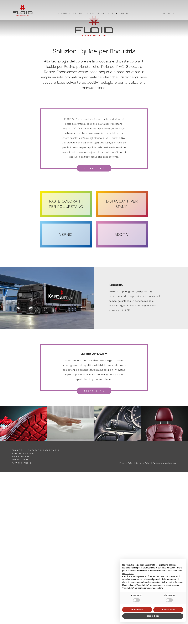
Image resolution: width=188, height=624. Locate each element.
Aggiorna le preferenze (164, 462)
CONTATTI (125, 13)
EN (164, 13)
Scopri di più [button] (153, 616)
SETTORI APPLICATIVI (101, 13)
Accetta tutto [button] (168, 609)
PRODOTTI (78, 13)
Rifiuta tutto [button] (137, 609)
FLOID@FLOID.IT (20, 459)
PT (174, 13)
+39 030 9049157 (20, 456)
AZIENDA (62, 13)
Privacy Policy (127, 462)
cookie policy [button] (128, 573)
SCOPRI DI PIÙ (94, 168)
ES (169, 13)
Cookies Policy (143, 462)
